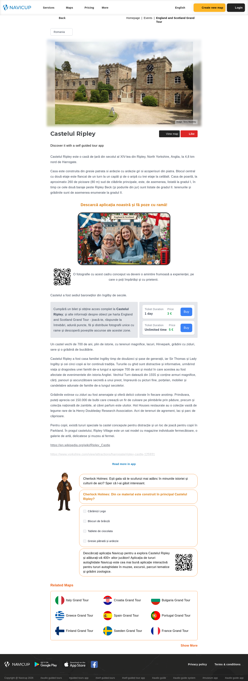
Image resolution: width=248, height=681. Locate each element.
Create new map (209, 8)
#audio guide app (234, 678)
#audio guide (159, 678)
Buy (186, 311)
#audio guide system (184, 678)
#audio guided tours (51, 678)
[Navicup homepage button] (18, 8)
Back (59, 18)
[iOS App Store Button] (75, 664)
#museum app (210, 678)
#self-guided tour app (133, 678)
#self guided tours (105, 678)
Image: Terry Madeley (186, 122)
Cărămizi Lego (97, 511)
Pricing (89, 7)
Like (189, 134)
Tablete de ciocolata (100, 531)
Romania (62, 32)
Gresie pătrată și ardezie (103, 541)
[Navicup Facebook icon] (94, 664)
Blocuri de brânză (99, 521)
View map (169, 134)
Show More (189, 645)
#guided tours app (79, 678)
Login (236, 8)
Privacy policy (197, 664)
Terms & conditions (228, 664)
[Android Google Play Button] (46, 664)
